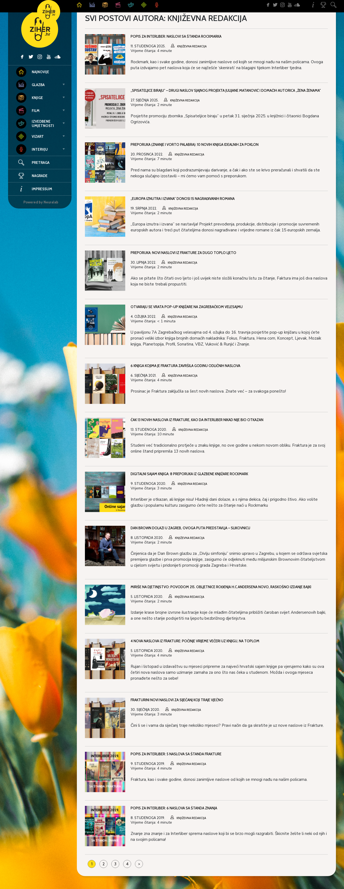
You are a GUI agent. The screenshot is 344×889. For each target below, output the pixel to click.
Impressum (34, 189)
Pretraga (40, 162)
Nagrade (32, 176)
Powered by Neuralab (40, 202)
